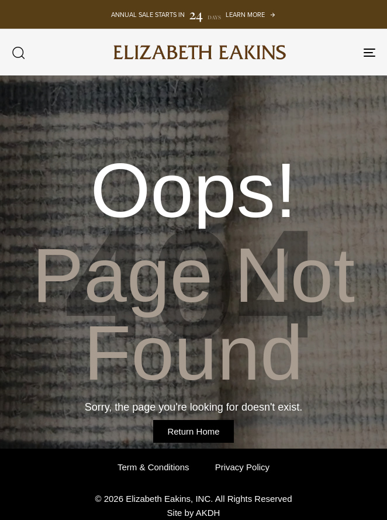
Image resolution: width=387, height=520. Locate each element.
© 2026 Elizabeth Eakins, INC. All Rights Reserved (193, 499)
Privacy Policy (242, 467)
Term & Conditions (153, 467)
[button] (18, 52)
